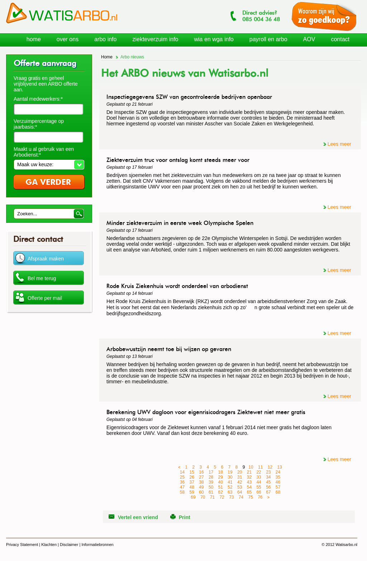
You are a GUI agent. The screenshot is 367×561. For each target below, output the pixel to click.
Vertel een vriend (138, 517)
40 (220, 482)
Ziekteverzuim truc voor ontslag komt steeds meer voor (177, 160)
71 (212, 497)
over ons (67, 39)
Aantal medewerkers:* (38, 99)
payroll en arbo (268, 39)
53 (239, 487)
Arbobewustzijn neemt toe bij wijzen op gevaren (168, 349)
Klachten (49, 544)
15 (192, 472)
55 (258, 487)
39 (211, 482)
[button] (49, 164)
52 (230, 487)
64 (239, 492)
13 (279, 467)
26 (192, 477)
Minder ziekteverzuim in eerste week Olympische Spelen (179, 223)
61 (211, 492)
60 (201, 492)
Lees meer (339, 144)
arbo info (105, 39)
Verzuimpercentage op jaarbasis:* (39, 124)
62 (220, 492)
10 (250, 467)
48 (192, 487)
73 (231, 497)
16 (201, 472)
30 (230, 477)
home (34, 39)
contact (340, 39)
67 (268, 492)
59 (192, 492)
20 (239, 472)
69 (193, 497)
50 (211, 487)
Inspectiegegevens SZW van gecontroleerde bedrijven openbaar (189, 97)
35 (278, 477)
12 (270, 467)
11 (260, 467)
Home (107, 56)
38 (201, 482)
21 (249, 472)
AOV (309, 39)
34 (268, 477)
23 (268, 472)
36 (182, 482)
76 (260, 497)
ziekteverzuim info (155, 39)
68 (278, 492)
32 (249, 477)
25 (182, 477)
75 (250, 497)
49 (201, 487)
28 (211, 477)
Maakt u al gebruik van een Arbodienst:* (44, 152)
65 (249, 492)
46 (278, 482)
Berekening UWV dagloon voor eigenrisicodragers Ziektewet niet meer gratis (205, 412)
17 (211, 472)
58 (182, 492)
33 (258, 477)
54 (249, 487)
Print (184, 517)
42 (239, 482)
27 (201, 477)
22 (258, 472)
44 (258, 482)
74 (241, 497)
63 (230, 492)
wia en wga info (213, 39)
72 (221, 497)
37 (192, 482)
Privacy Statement (22, 544)
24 (278, 472)
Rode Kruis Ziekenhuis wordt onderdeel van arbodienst (177, 286)
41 (230, 482)
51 (220, 487)
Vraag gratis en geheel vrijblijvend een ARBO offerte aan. (46, 83)
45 (268, 482)
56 (268, 487)
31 (239, 477)
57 (278, 487)
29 (220, 477)
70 (202, 497)
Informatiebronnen (97, 544)
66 (258, 492)
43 (249, 482)
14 (182, 472)
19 (230, 472)
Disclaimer (69, 544)
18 (220, 472)
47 (182, 487)
